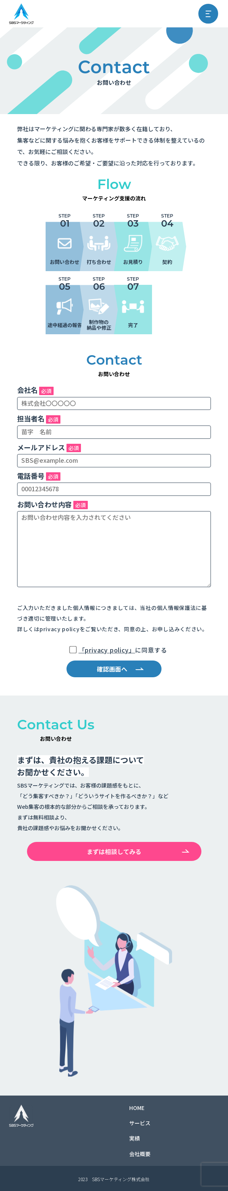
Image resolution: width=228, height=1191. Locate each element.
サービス (139, 1123)
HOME (136, 1108)
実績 (134, 1138)
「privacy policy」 (107, 649)
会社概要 (139, 1154)
